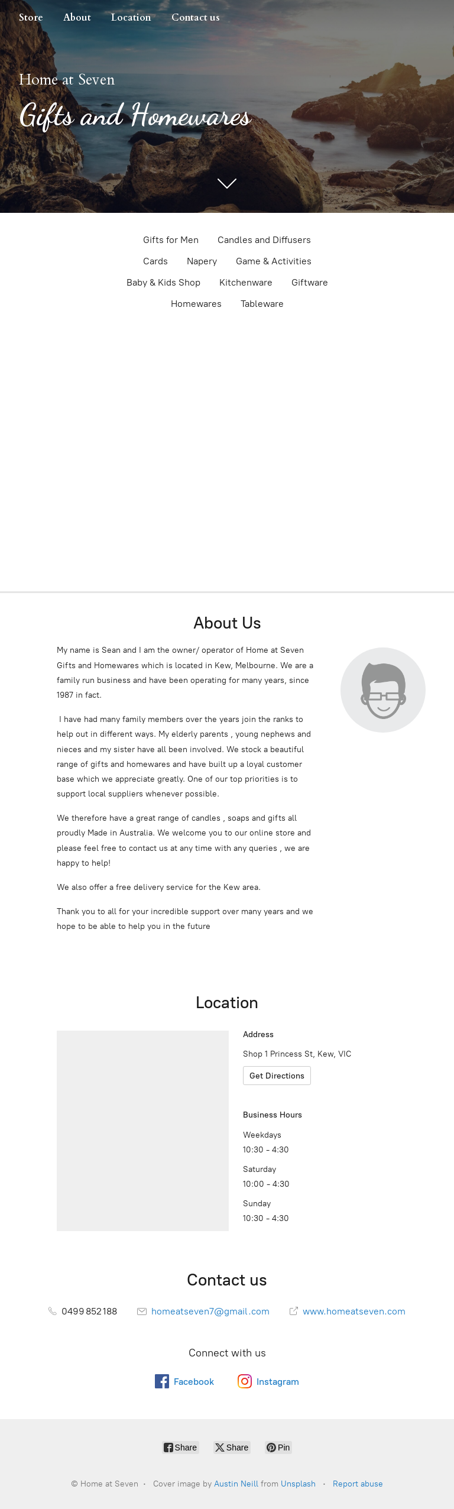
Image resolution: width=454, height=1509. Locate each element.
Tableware (262, 303)
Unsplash (298, 1484)
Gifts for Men (171, 239)
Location (131, 17)
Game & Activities (274, 261)
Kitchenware (246, 282)
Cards (155, 261)
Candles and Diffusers (264, 239)
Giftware (309, 282)
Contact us (195, 17)
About (77, 17)
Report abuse (358, 1484)
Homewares (196, 303)
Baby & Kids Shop (163, 282)
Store (31, 17)
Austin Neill (236, 1484)
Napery (202, 261)
